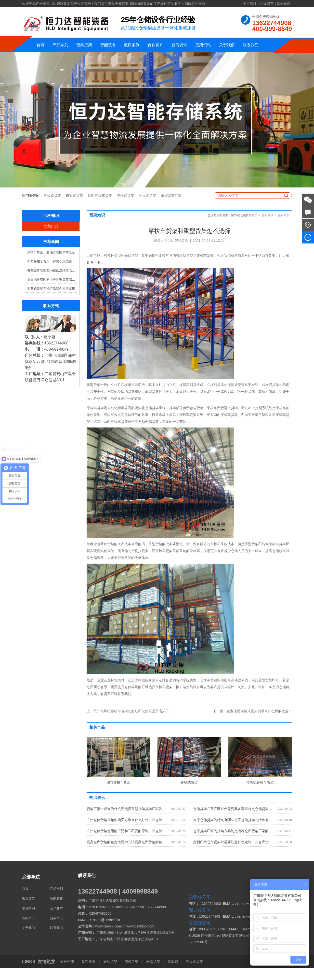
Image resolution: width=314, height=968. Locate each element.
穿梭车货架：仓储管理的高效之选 (51, 252)
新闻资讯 (179, 45)
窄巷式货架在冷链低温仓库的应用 (51, 288)
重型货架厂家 (171, 196)
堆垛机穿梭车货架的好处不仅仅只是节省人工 (128, 711)
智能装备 (108, 45)
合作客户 (155, 45)
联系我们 (251, 45)
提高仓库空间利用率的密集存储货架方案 (52, 279)
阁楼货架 (131, 962)
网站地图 (284, 4)
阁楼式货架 (125, 196)
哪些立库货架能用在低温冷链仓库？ (52, 270)
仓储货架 (110, 962)
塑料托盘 (89, 962)
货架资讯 (203, 45)
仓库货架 (153, 962)
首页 (40, 45)
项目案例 (132, 45)
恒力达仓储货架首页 (244, 215)
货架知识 (51, 226)
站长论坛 (67, 962)
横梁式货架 (74, 196)
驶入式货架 (147, 196)
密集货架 (84, 45)
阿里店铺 (250, 4)
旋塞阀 (173, 962)
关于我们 (227, 45)
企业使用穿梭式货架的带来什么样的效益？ (252, 711)
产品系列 (60, 45)
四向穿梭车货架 (100, 196)
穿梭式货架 (52, 196)
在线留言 (267, 4)
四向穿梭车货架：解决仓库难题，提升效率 (52, 261)
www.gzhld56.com (140, 926)
